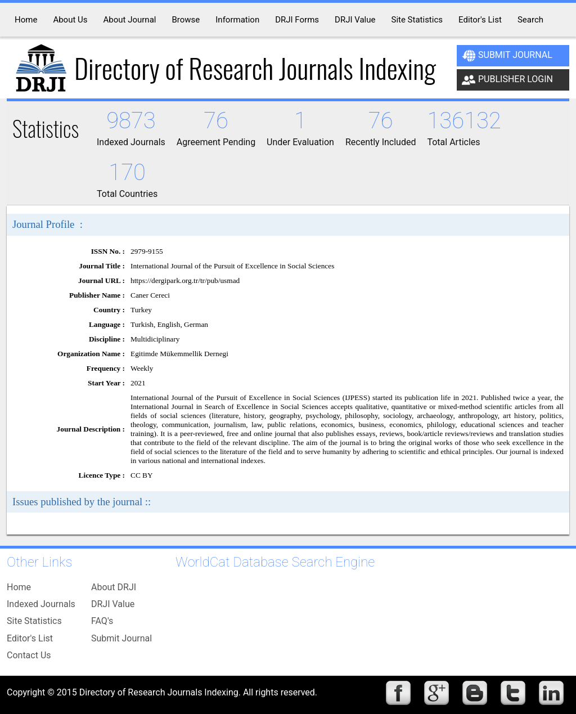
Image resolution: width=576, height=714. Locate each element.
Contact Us (29, 655)
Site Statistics (34, 621)
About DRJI (113, 587)
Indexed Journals (41, 604)
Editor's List (30, 638)
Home (19, 587)
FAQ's (102, 621)
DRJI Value (112, 604)
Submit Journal (507, 55)
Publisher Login (507, 80)
